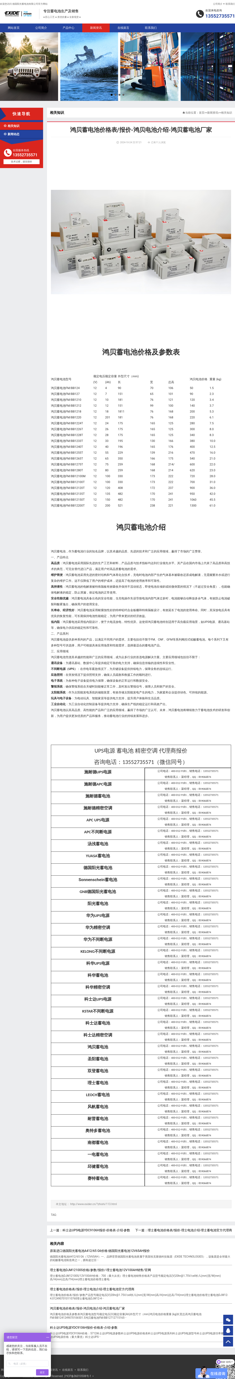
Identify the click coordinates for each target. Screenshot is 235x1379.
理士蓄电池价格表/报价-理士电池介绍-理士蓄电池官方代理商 (190, 1230)
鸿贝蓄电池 (58, 379)
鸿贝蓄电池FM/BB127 (65, 394)
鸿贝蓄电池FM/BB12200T (68, 505)
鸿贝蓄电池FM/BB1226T (67, 429)
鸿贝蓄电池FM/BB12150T (68, 499)
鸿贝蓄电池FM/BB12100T (68, 482)
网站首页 (14, 28)
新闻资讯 (96, 28)
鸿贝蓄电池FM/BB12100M (68, 476)
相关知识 (11, 126)
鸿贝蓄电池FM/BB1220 (66, 417)
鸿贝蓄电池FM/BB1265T (67, 458)
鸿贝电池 (196, 379)
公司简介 (217, 4)
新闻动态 (11, 134)
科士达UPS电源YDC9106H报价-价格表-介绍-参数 (96, 1230)
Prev (5, 66)
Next (230, 66)
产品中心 (68, 28)
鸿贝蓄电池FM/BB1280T (67, 470)
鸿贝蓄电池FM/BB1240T (67, 447)
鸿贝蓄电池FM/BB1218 (66, 411)
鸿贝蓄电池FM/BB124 (65, 388)
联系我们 (230, 4)
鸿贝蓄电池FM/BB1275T (67, 464)
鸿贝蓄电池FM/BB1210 (66, 400)
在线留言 (123, 28)
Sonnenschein (98, 879)
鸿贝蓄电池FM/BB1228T (67, 435)
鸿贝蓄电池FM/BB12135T (68, 494)
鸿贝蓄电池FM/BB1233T (67, 441)
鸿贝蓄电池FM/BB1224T (67, 423)
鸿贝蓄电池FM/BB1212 (66, 405)
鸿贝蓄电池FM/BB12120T (68, 488)
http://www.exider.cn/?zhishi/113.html (93, 1204)
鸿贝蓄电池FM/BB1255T (67, 452)
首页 (201, 112)
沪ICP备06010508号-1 (77, 1376)
